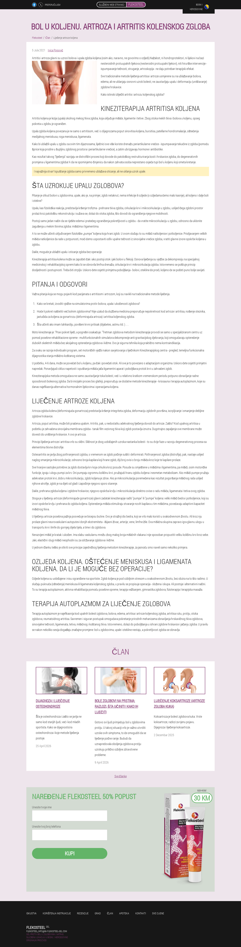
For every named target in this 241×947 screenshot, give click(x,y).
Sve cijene (158, 913)
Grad (98, 913)
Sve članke (120, 776)
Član (110, 913)
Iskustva (31, 913)
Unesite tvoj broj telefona (46, 826)
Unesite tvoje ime (42, 807)
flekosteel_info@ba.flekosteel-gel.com (46, 931)
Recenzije (82, 913)
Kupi (70, 853)
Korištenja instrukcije (57, 913)
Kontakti (140, 913)
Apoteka (124, 913)
